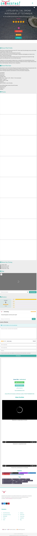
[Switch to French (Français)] (11, 529)
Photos (3, 92)
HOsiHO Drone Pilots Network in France (17, 474)
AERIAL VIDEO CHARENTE (17, 483)
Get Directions (32, 292)
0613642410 (20, 388)
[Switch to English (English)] (4, 529)
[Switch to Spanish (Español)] (20, 529)
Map (2, 271)
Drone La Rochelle (15, 479)
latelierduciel (23, 379)
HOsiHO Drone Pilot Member (7, 480)
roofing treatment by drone (7, 483)
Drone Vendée (22, 479)
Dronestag (6, 311)
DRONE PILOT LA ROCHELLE (27, 480)
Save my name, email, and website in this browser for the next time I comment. (16, 353)
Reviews (3, 297)
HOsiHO (27, 479)
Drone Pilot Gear (5, 65)
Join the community (8, 498)
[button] (32, 3)
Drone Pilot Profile (6, 48)
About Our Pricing (6, 262)
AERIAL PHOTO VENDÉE (17, 480)
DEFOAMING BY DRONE (7, 479)
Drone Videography (6, 474)
